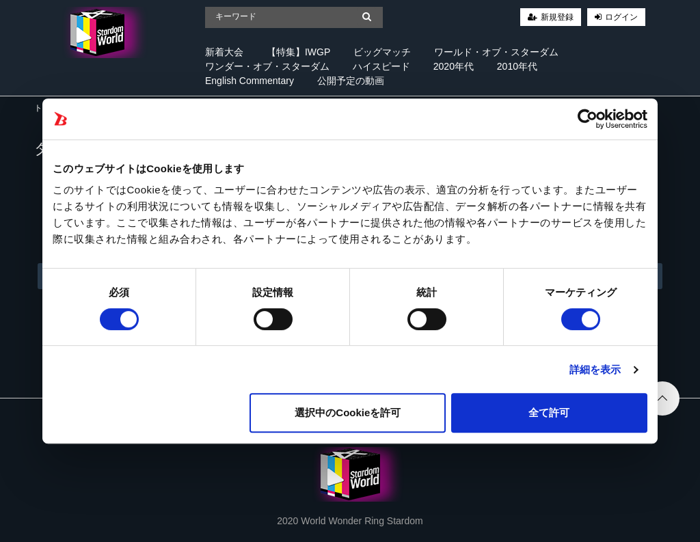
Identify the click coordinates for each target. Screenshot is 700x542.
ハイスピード (381, 66)
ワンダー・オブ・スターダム (267, 66)
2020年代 (453, 66)
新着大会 (224, 51)
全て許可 (548, 412)
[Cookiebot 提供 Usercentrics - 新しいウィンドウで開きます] (587, 119)
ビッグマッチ (382, 51)
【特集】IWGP (298, 51)
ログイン (621, 17)
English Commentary (249, 80)
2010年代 (517, 66)
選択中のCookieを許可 (348, 412)
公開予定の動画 (350, 80)
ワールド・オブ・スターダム (496, 51)
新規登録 (557, 17)
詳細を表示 (595, 369)
